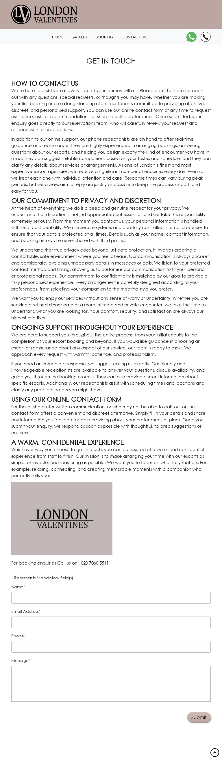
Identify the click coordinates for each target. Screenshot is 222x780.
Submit (198, 717)
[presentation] (45, 715)
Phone (17, 635)
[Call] (206, 37)
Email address (24, 611)
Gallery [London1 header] (79, 37)
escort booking (68, 341)
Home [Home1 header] (57, 37)
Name (17, 586)
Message (20, 660)
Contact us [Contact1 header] (133, 37)
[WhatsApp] (191, 37)
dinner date (61, 305)
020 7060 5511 (95, 563)
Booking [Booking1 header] (104, 37)
